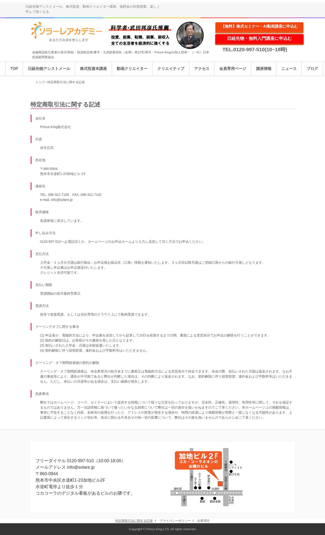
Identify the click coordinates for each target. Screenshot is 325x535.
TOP (14, 69)
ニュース (289, 69)
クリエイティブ (170, 69)
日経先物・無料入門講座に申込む (259, 38)
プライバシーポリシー (175, 521)
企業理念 (203, 521)
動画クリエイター (132, 69)
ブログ (312, 69)
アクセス (201, 69)
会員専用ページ (232, 69)
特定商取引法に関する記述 (134, 521)
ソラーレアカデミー (70, 32)
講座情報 (263, 69)
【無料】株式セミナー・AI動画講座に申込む (259, 26)
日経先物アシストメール (49, 69)
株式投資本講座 (93, 69)
